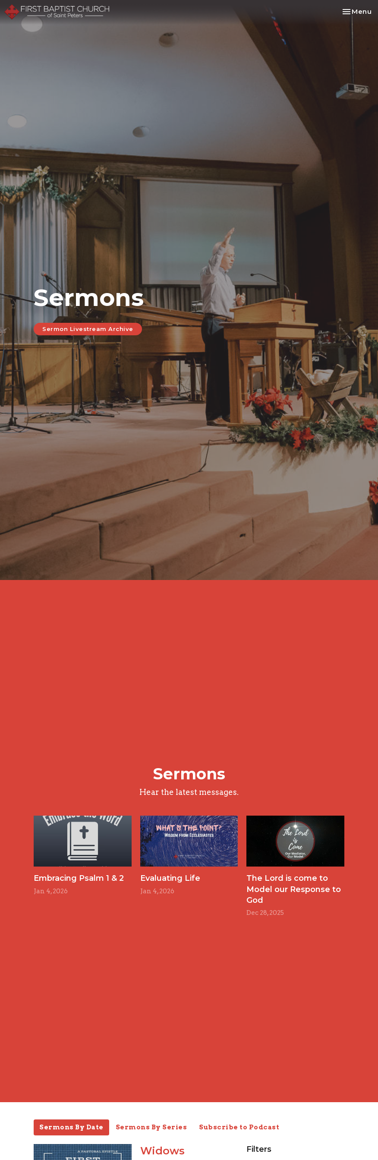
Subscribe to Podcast (239, 1127)
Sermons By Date (71, 1127)
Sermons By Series (151, 1127)
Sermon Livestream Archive (87, 328)
